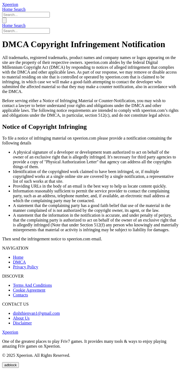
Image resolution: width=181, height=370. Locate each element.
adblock (10, 365)
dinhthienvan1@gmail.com (36, 313)
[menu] (4, 20)
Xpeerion (10, 4)
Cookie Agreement (29, 290)
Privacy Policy (25, 267)
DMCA (19, 262)
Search (20, 9)
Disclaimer (22, 323)
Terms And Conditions (32, 285)
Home (8, 9)
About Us (21, 318)
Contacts (20, 295)
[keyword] (26, 15)
